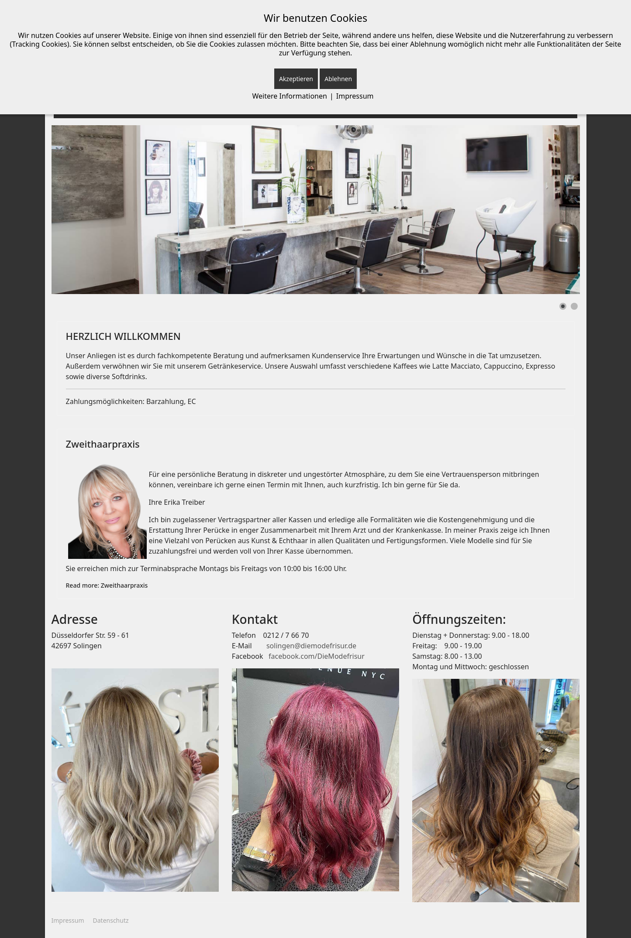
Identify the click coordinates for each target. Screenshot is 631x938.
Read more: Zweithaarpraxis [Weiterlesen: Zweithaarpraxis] (107, 585)
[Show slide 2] (574, 306)
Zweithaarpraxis (103, 443)
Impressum (68, 920)
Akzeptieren (296, 79)
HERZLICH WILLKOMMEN (123, 335)
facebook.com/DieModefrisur (317, 656)
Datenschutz (111, 920)
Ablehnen (338, 79)
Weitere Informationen (289, 96)
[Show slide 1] (562, 306)
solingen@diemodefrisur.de (311, 645)
